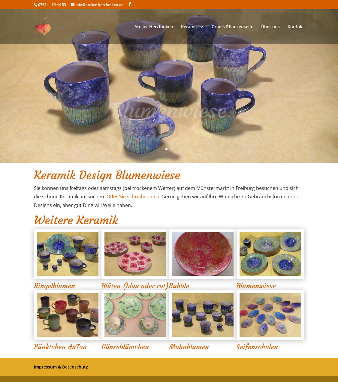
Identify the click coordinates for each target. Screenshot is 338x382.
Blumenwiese (256, 286)
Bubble (179, 286)
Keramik (189, 27)
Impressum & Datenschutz (61, 367)
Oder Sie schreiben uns (133, 196)
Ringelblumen (54, 286)
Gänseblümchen (125, 347)
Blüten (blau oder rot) (135, 286)
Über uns (270, 27)
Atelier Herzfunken (153, 27)
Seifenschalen (257, 347)
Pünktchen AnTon (60, 347)
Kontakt (296, 27)
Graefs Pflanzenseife (232, 27)
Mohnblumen (189, 347)
